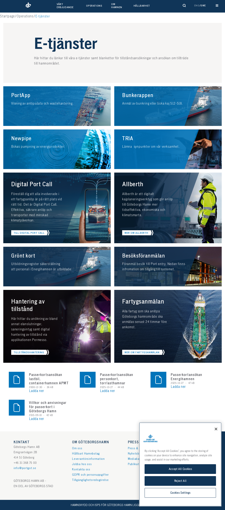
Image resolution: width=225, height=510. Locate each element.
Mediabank (135, 459)
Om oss (77, 448)
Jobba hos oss (82, 464)
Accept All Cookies (180, 476)
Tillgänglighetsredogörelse (90, 480)
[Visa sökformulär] (184, 5)
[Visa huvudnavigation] (216, 5)
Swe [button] (203, 5)
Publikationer (137, 464)
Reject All (180, 488)
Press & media (138, 448)
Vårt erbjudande (65, 5)
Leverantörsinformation (88, 459)
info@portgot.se (25, 468)
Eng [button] (197, 5)
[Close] (216, 436)
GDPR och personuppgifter (90, 474)
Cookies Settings (180, 500)
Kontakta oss (81, 469)
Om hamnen (116, 5)
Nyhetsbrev (135, 453)
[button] (28, 5)
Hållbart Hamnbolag (86, 453)
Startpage (7, 16)
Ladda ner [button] (36, 391)
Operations (94, 6)
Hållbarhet (142, 6)
